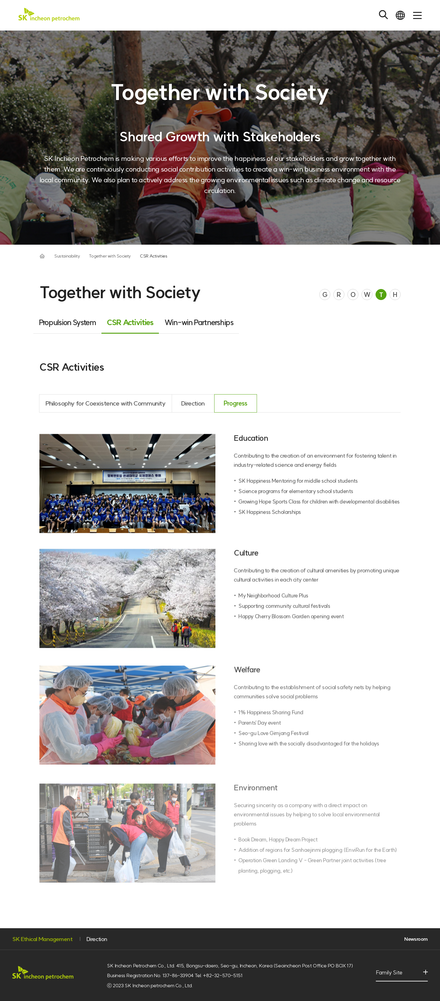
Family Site (391, 975)
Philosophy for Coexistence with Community (106, 409)
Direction (192, 409)
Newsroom (416, 939)
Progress (236, 409)
